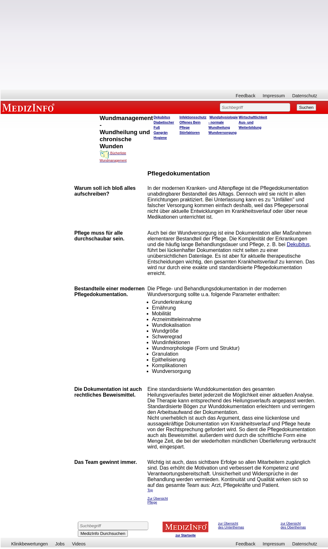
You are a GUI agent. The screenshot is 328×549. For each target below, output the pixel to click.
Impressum (274, 95)
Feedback (245, 95)
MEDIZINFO (29, 107)
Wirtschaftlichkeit (253, 117)
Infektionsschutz (192, 117)
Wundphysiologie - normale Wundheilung (223, 122)
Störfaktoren (189, 132)
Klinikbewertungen (29, 543)
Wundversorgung (223, 132)
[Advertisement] (164, 45)
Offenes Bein (190, 122)
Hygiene (160, 138)
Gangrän (161, 132)
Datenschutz (304, 95)
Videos (79, 543)
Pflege (184, 127)
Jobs (60, 543)
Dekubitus (162, 117)
